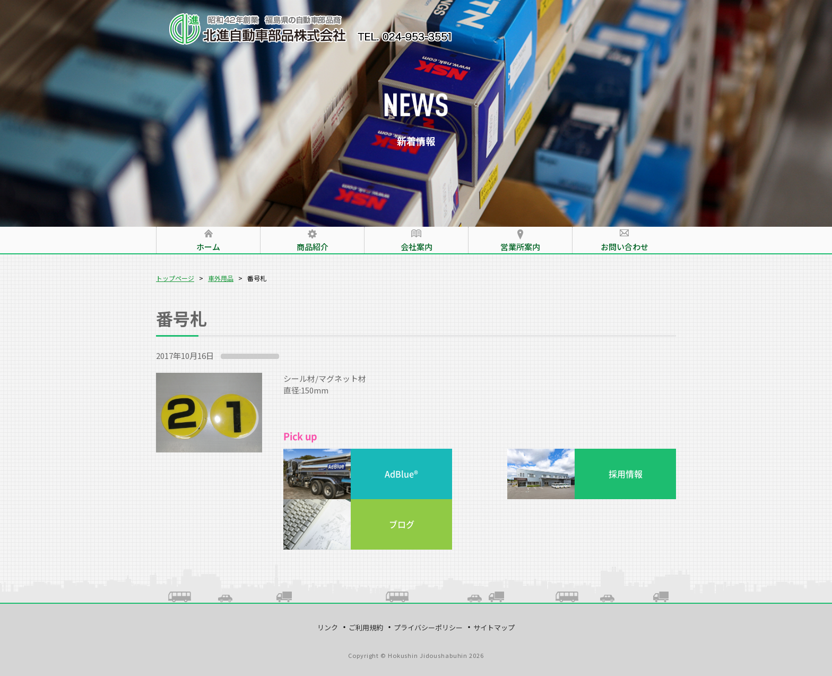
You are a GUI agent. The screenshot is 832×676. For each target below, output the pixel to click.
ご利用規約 (366, 627)
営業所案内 (520, 246)
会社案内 (416, 246)
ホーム (208, 246)
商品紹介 (312, 246)
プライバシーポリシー (428, 627)
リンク (327, 627)
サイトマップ (494, 627)
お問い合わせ (624, 246)
